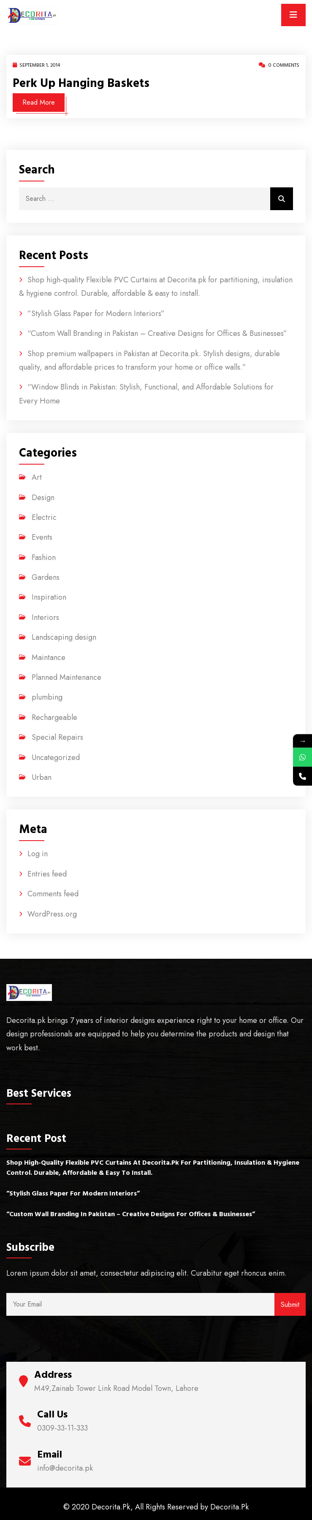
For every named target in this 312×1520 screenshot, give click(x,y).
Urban (42, 777)
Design (43, 497)
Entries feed (47, 873)
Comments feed (53, 893)
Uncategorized (56, 757)
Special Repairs (57, 737)
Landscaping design (64, 637)
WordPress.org (52, 914)
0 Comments (279, 65)
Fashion (44, 557)
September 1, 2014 (36, 65)
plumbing (47, 697)
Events (42, 537)
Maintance (48, 657)
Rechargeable (54, 717)
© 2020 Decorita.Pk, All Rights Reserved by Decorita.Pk (156, 1506)
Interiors (45, 617)
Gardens (46, 577)
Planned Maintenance (66, 677)
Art (37, 477)
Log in (37, 853)
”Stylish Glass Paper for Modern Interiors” (96, 313)
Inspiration (49, 597)
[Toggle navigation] (293, 15)
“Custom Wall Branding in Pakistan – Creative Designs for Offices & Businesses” (157, 333)
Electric (44, 517)
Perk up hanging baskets (81, 84)
